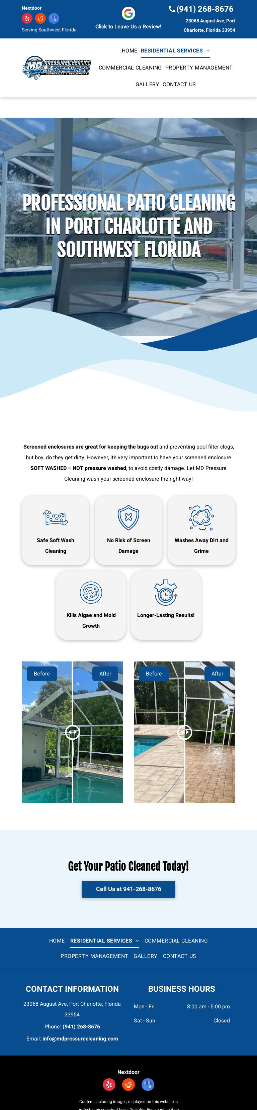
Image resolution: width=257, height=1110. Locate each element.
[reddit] (40, 19)
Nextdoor (31, 8)
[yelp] (27, 19)
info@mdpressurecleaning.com (80, 1039)
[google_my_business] (54, 19)
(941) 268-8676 (81, 1027)
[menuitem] (129, 50)
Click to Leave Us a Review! (128, 27)
